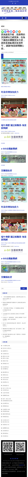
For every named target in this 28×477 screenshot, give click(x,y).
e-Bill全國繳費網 (9, 148)
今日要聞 (3, 119)
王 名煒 (8, 95)
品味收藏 (5, 385)
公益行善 (7, 119)
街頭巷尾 (5, 390)
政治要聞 (5, 403)
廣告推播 (5, 433)
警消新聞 (5, 411)
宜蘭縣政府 (6, 170)
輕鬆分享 (3, 86)
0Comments (12, 95)
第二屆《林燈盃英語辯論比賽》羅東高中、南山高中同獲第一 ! (14, 324)
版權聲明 (5, 351)
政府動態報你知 (6, 400)
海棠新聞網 (9, 152)
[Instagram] (8, 31)
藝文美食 (5, 422)
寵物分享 (5, 360)
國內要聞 (5, 372)
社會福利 (10, 119)
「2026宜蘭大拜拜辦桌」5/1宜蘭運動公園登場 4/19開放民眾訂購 (14, 309)
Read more (3, 97)
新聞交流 (5, 374)
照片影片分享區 (6, 348)
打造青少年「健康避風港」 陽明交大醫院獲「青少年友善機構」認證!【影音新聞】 (14, 318)
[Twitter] (11, 31)
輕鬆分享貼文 (8, 86)
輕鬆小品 (5, 358)
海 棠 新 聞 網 (14, 458)
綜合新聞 (14, 119)
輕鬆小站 (5, 356)
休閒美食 (5, 424)
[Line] (2, 31)
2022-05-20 (3, 95)
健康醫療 (5, 428)
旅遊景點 (5, 382)
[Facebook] (5, 31)
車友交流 (5, 379)
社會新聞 (5, 409)
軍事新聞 (5, 416)
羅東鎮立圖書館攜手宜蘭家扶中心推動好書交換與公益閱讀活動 (14, 303)
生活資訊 (5, 420)
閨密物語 (5, 363)
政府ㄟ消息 (5, 398)
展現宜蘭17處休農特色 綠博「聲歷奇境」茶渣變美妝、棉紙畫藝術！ (14, 335)
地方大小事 (5, 388)
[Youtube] (14, 31)
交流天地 (5, 377)
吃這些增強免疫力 (9, 92)
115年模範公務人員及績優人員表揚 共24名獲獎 (13, 313)
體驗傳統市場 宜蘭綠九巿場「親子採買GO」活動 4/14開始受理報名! (14, 329)
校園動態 (5, 395)
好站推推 (3, 143)
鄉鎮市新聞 (5, 414)
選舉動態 (5, 406)
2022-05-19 (3, 131)
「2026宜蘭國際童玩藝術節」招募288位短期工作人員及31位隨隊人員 (14, 297)
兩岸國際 (5, 368)
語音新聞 (5, 430)
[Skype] (16, 31)
